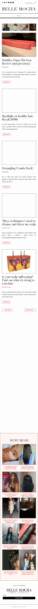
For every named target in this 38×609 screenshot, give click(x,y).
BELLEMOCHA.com (21, 606)
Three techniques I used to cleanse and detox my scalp (19, 222)
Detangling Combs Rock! (17, 168)
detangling (5, 172)
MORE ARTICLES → (30, 310)
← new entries (7, 310)
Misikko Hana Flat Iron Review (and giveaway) (16, 61)
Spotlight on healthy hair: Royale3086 (17, 117)
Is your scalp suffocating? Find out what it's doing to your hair (18, 280)
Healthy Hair (6, 228)
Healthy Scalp (6, 287)
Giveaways (5, 67)
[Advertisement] (19, 374)
